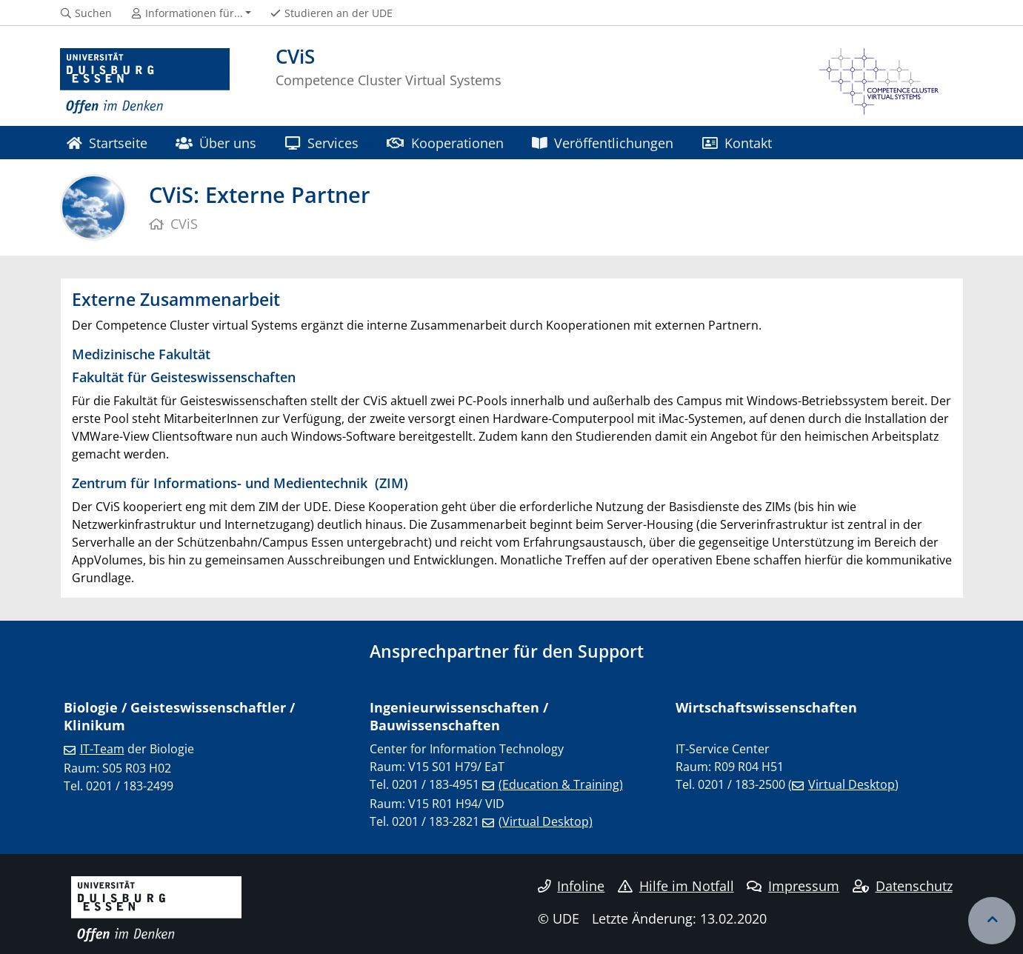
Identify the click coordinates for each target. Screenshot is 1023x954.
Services (322, 142)
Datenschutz (903, 886)
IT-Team (102, 749)
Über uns (216, 142)
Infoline (571, 886)
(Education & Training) (561, 784)
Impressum (793, 886)
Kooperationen (445, 142)
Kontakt (737, 142)
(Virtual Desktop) (546, 821)
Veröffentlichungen (602, 142)
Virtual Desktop (851, 784)
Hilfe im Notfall (676, 886)
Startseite (107, 142)
